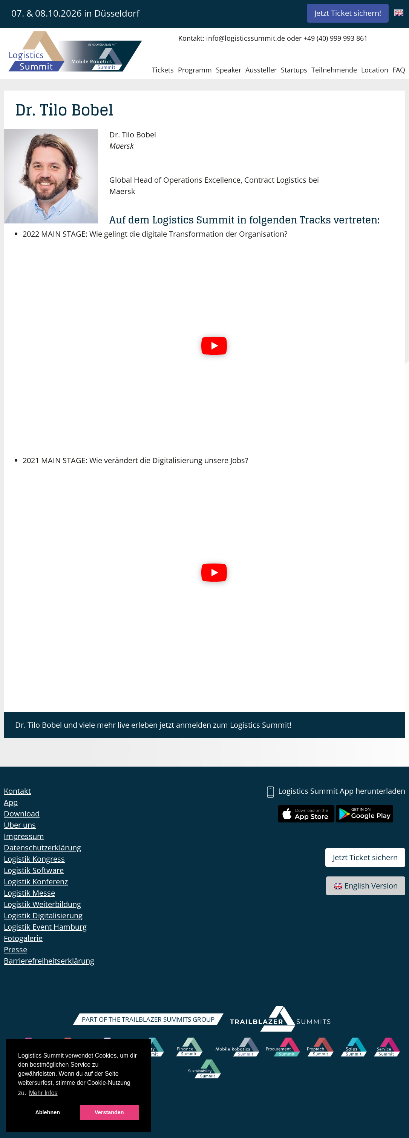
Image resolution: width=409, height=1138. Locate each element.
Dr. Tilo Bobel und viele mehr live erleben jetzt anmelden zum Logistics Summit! (153, 725)
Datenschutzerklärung (42, 847)
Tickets (163, 69)
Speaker (228, 69)
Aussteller (261, 69)
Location (374, 69)
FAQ (398, 69)
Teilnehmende (334, 69)
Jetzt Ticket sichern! (347, 13)
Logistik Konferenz (36, 881)
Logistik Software (34, 870)
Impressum (24, 836)
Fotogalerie (23, 938)
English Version (366, 886)
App (11, 802)
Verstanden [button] (109, 1112)
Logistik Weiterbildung (42, 904)
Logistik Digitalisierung (43, 915)
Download (22, 813)
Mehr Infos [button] (43, 1093)
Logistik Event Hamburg (45, 927)
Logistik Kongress (34, 859)
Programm (195, 69)
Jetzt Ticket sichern (365, 857)
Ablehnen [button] (47, 1112)
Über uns (20, 825)
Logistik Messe (29, 893)
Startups (294, 69)
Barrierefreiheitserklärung (49, 961)
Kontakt (17, 791)
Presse (15, 949)
